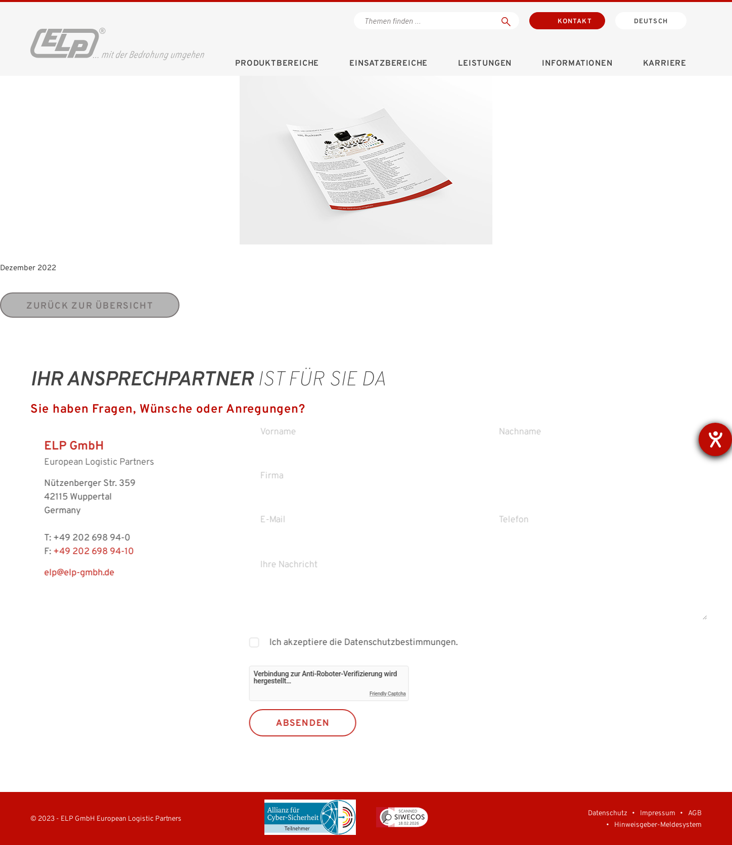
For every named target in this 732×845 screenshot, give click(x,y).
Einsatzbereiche (388, 64)
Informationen (577, 64)
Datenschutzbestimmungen (414, 643)
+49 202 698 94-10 (78, 552)
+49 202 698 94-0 (77, 538)
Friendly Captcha (403, 694)
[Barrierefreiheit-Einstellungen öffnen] (715, 439)
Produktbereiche (277, 64)
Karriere (665, 64)
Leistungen (485, 64)
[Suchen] (506, 20)
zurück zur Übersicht (89, 306)
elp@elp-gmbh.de (64, 573)
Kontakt (575, 22)
